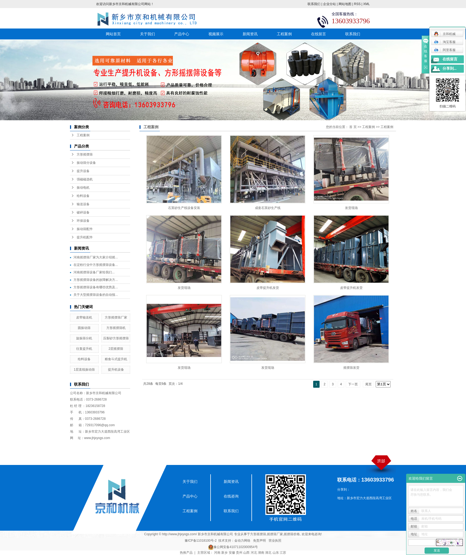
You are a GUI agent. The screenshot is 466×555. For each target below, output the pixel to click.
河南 (217, 552)
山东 (276, 552)
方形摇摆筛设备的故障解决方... (95, 280)
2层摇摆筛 (115, 349)
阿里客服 (445, 50)
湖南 (261, 552)
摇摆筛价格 (292, 534)
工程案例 (284, 34)
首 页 (352, 127)
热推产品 (186, 552)
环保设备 (83, 221)
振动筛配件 (85, 229)
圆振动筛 (84, 328)
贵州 (239, 552)
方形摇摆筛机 (116, 328)
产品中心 (181, 34)
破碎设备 (83, 212)
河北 (254, 552)
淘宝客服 (445, 42)
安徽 (232, 552)
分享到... (449, 69)
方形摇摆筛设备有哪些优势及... (95, 287)
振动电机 (83, 187)
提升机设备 (116, 369)
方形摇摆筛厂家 (116, 317)
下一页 (353, 384)
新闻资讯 (250, 34)
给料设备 (83, 196)
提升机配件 (85, 237)
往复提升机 (84, 349)
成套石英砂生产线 (268, 208)
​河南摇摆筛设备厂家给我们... (94, 272)
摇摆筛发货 (351, 368)
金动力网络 (242, 540)
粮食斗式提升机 (116, 359)
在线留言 (318, 34)
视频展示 (215, 34)
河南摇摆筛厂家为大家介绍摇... (95, 257)
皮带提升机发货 (268, 288)
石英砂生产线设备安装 (184, 208)
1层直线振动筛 (84, 369)
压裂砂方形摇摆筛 (116, 338)
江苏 (283, 552)
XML (366, 4)
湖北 (268, 552)
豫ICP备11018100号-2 (201, 540)
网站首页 (113, 34)
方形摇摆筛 (85, 154)
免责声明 (259, 540)
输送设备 (83, 204)
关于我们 (147, 34)
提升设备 (83, 171)
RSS (357, 4)
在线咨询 (231, 496)
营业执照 (275, 540)
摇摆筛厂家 (275, 534)
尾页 (368, 384)
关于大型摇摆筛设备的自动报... (95, 295)
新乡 (224, 552)
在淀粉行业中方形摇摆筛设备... (95, 265)
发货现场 (351, 208)
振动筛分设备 (86, 163)
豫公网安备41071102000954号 (235, 547)
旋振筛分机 (84, 338)
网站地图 (345, 4)
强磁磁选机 (85, 179)
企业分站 (329, 4)
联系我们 (314, 4)
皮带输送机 (84, 317)
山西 (246, 552)
